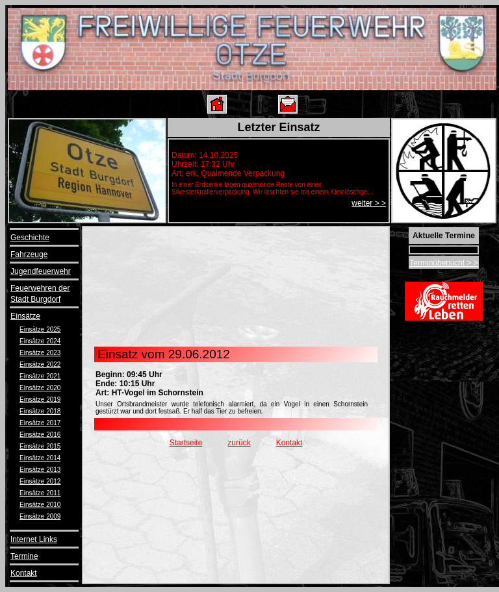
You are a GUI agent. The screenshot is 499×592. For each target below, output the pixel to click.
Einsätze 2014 (39, 458)
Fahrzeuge (28, 254)
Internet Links (33, 539)
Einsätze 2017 (39, 422)
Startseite (186, 442)
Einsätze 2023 (39, 352)
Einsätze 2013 (39, 469)
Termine (24, 556)
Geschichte (29, 237)
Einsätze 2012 (39, 481)
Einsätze (25, 316)
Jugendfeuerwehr (40, 271)
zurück (238, 442)
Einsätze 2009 (39, 516)
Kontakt (23, 573)
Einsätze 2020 (39, 387)
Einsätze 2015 (39, 446)
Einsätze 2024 (39, 341)
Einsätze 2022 (39, 364)
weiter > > (369, 203)
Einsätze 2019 (39, 399)
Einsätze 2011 (39, 493)
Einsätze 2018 (39, 411)
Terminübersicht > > (443, 262)
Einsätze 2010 (39, 504)
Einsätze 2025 (39, 329)
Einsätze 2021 (39, 376)
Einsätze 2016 (39, 434)
